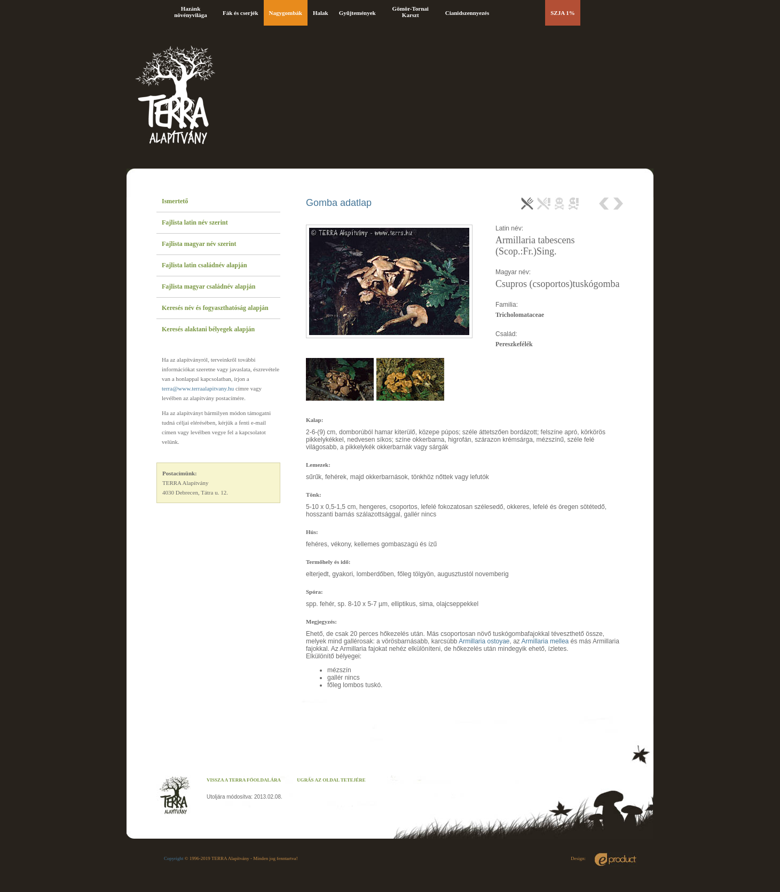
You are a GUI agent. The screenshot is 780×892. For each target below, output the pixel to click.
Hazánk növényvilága (190, 11)
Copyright (174, 858)
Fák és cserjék (240, 13)
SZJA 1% (562, 13)
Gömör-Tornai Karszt (410, 11)
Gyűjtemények (357, 13)
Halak (320, 13)
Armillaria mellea (545, 641)
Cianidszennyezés (467, 13)
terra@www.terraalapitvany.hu (198, 388)
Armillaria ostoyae (484, 641)
